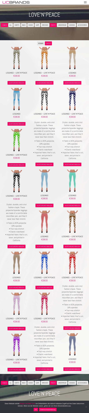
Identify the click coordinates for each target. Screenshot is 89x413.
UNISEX (48, 43)
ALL (11, 25)
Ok (36, 409)
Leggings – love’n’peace (16, 72)
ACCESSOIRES (82, 25)
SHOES (30, 25)
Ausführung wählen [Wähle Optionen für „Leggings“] (72, 83)
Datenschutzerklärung (47, 409)
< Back (4, 25)
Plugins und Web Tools (27, 403)
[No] (86, 407)
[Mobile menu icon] (85, 2)
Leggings (72, 72)
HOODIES (72, 25)
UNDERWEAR (62, 25)
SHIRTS (16, 25)
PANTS (53, 25)
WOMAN (40, 43)
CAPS (37, 25)
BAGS (24, 25)
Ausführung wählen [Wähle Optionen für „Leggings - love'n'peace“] (16, 83)
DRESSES (45, 25)
